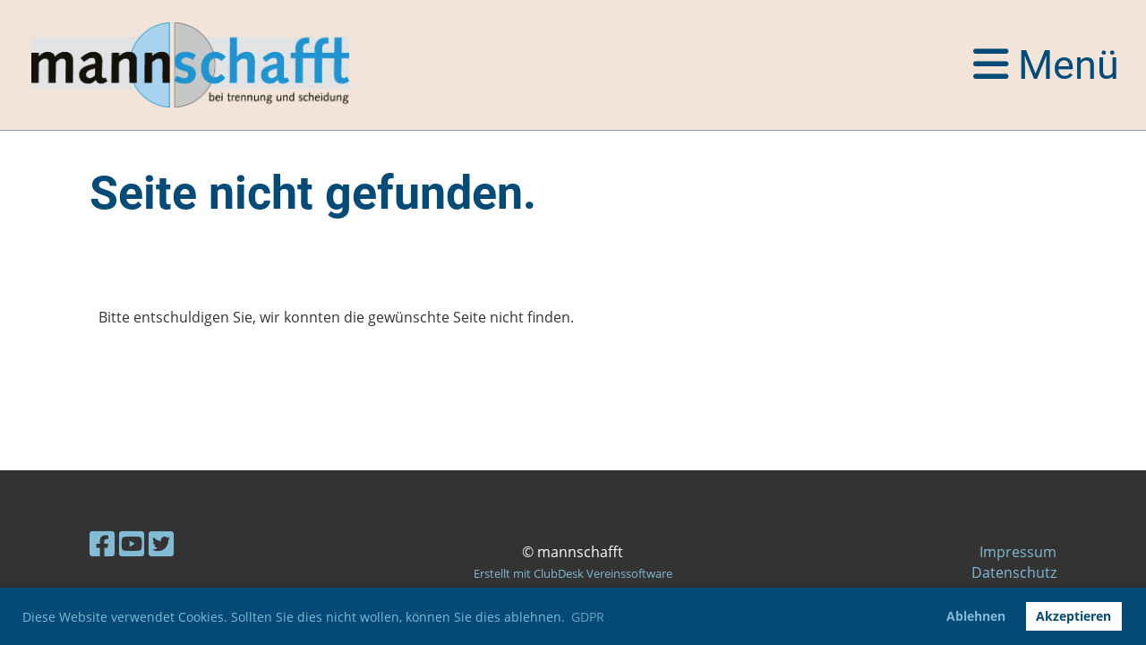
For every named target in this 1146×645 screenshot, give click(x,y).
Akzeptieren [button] (1073, 615)
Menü (1046, 65)
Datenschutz (1013, 572)
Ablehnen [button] (975, 615)
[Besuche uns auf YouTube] (131, 543)
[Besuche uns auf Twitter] (161, 543)
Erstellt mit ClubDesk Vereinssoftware (573, 573)
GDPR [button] (587, 616)
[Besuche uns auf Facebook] (102, 543)
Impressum (1017, 552)
